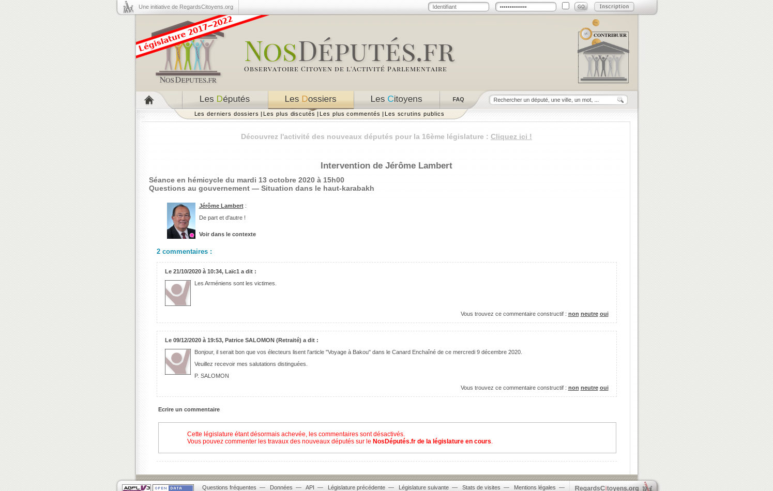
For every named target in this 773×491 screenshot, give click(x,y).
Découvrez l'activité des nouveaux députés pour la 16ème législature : (386, 136)
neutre (589, 314)
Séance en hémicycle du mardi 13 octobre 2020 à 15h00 (246, 180)
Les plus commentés (350, 114)
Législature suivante (424, 487)
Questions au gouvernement (199, 188)
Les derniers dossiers (227, 114)
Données (281, 487)
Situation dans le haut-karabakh (317, 188)
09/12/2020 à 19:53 (197, 340)
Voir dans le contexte (227, 234)
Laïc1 (232, 271)
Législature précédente (356, 487)
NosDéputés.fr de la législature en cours (432, 441)
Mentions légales (535, 487)
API (310, 487)
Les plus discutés (289, 114)
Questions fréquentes (229, 487)
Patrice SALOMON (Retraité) (263, 340)
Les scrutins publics (415, 114)
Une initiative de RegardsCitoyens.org (186, 7)
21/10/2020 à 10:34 (197, 271)
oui (604, 314)
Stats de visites (481, 487)
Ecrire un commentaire (189, 409)
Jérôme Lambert (221, 206)
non (573, 314)
